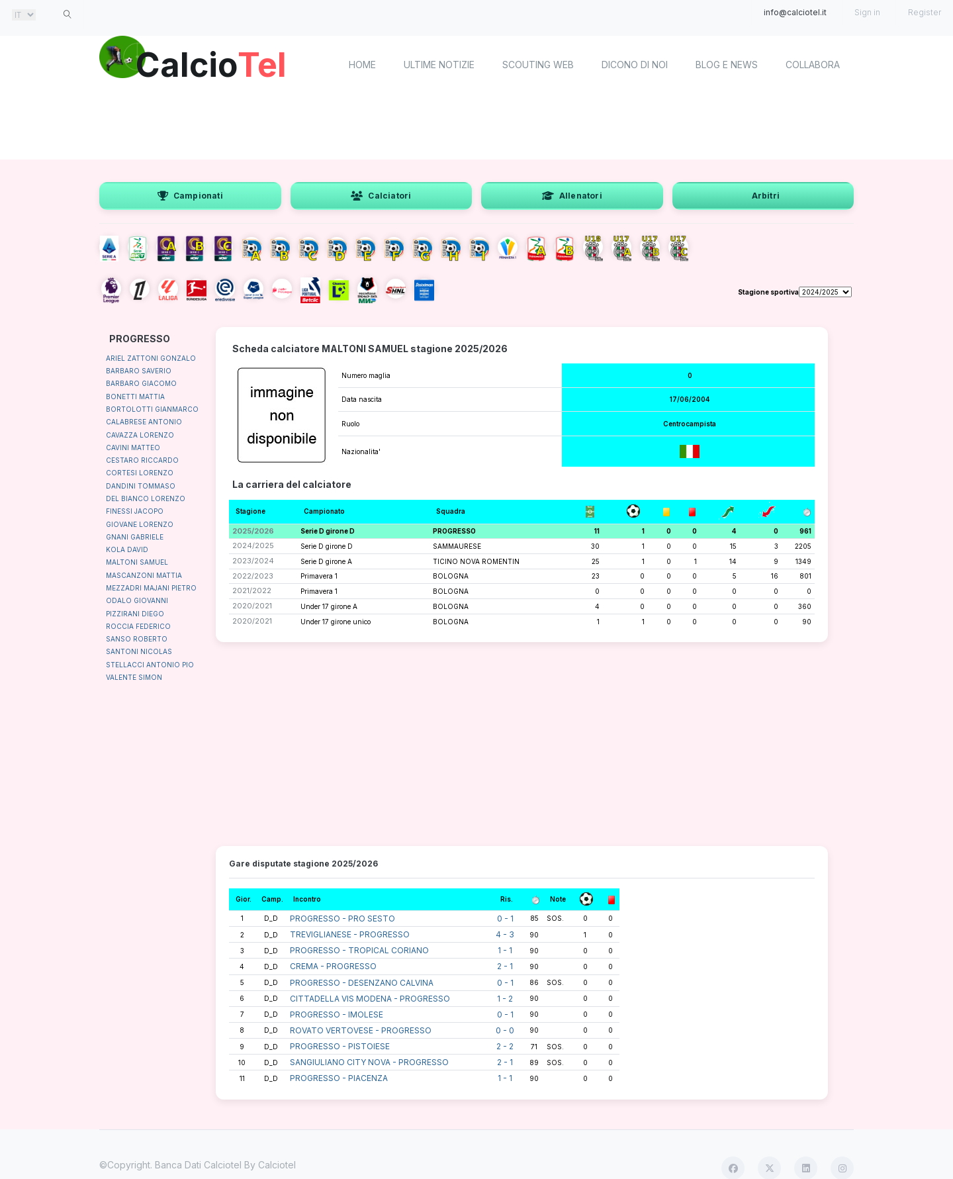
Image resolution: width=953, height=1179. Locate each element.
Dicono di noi (635, 64)
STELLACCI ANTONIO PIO (150, 665)
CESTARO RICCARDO (142, 460)
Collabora (813, 64)
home (362, 64)
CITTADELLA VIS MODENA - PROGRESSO (370, 999)
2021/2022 (251, 590)
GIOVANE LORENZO (139, 524)
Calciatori (381, 196)
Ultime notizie (439, 64)
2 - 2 (505, 1046)
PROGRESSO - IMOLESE (336, 1014)
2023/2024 (253, 560)
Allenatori (572, 196)
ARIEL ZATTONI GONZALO (151, 358)
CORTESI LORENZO (139, 473)
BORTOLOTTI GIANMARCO (152, 409)
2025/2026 (253, 531)
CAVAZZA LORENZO (140, 435)
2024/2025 (253, 545)
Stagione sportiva (768, 292)
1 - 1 (505, 950)
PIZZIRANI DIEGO (135, 614)
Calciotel (277, 1164)
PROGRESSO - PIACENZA (339, 1078)
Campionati (190, 196)
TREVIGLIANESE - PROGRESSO (350, 934)
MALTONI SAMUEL (137, 562)
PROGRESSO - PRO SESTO (342, 918)
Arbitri (766, 196)
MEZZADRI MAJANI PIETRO (151, 588)
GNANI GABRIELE (134, 537)
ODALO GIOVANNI (137, 600)
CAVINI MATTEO (133, 447)
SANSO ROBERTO (136, 639)
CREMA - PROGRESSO (333, 966)
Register (924, 12)
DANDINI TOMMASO (140, 486)
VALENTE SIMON (134, 677)
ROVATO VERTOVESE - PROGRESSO (360, 1030)
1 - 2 (505, 999)
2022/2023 (252, 576)
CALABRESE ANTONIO (144, 422)
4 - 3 (505, 934)
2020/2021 (252, 605)
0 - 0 (505, 1030)
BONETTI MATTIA (135, 397)
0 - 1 (505, 918)
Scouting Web (538, 64)
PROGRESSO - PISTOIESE (340, 1046)
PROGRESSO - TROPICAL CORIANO (359, 950)
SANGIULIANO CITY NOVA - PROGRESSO (369, 1062)
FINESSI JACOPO (134, 511)
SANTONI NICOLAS (139, 651)
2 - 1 (505, 966)
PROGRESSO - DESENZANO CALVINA (361, 983)
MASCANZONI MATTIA (144, 575)
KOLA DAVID (127, 549)
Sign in (867, 12)
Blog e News (727, 64)
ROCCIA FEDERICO (138, 626)
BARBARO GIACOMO (141, 383)
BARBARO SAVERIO (138, 371)
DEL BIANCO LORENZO (145, 498)
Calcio (211, 63)
